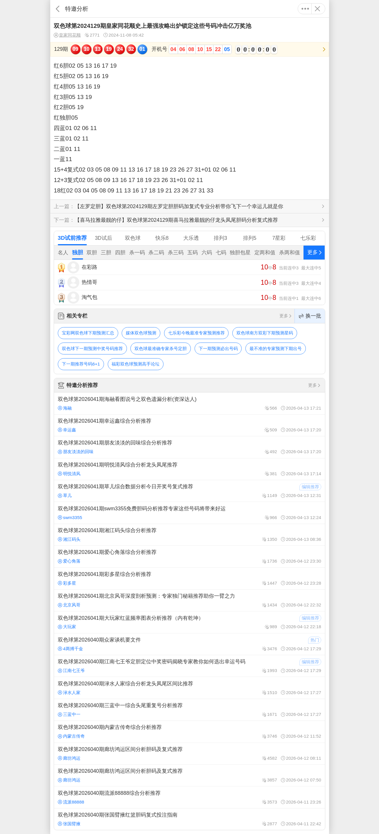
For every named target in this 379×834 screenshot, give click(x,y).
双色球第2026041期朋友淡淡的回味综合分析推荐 (189, 447)
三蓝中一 (69, 714)
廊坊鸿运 (69, 758)
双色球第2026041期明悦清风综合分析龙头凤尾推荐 (189, 469)
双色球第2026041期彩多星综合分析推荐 (189, 578)
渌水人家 (69, 692)
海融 (65, 408)
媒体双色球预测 (141, 332)
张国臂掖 (69, 823)
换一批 (310, 316)
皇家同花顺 (67, 35)
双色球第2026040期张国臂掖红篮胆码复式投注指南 (189, 819)
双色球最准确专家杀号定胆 (160, 348)
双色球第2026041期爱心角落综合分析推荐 (189, 556)
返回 (57, 8)
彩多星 (67, 583)
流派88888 (71, 801)
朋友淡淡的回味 (76, 451)
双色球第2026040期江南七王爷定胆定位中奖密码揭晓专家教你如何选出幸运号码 (189, 666)
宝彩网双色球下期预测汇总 (88, 332)
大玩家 (67, 626)
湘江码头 (69, 539)
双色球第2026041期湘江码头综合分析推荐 (189, 534)
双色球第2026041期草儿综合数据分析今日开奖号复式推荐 (189, 491)
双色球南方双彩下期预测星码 (264, 332)
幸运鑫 (67, 429)
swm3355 (70, 517)
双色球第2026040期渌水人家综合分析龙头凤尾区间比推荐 (189, 687)
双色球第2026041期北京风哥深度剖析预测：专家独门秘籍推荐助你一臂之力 (189, 600)
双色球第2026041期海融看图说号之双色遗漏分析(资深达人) (189, 403)
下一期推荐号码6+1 (81, 363)
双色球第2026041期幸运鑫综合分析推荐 (189, 425)
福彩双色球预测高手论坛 (135, 363)
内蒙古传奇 (71, 736)
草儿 (65, 495)
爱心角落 (69, 561)
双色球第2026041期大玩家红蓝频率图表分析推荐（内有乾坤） (189, 622)
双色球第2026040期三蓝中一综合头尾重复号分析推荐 (189, 709)
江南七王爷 (71, 670)
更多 (305, 8)
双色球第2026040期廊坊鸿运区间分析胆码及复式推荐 (189, 753)
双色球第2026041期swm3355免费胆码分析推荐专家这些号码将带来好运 (189, 512)
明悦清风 (69, 473)
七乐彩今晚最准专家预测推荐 (196, 332)
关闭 (318, 8)
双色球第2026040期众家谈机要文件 (189, 644)
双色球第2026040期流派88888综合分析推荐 (189, 797)
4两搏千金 (70, 648)
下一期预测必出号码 (218, 348)
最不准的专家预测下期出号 (275, 348)
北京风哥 (69, 604)
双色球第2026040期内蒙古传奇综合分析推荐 (189, 731)
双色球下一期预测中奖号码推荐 (92, 348)
